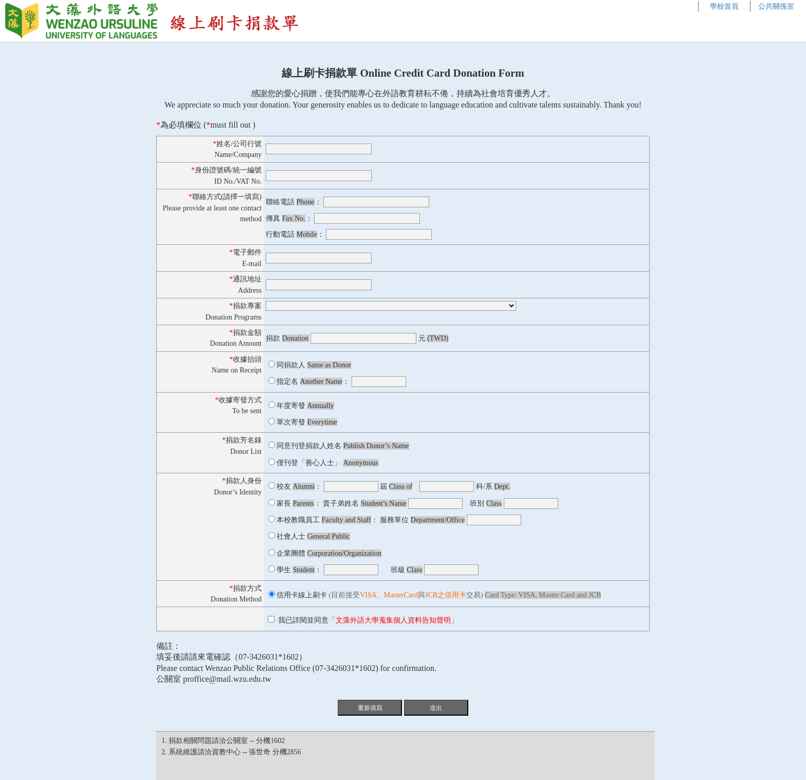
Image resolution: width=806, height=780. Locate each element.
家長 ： (299, 503)
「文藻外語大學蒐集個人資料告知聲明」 (393, 620)
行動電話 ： (295, 234)
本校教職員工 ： (327, 520)
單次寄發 (307, 422)
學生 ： (299, 570)
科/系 (493, 486)
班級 (407, 570)
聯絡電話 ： (294, 202)
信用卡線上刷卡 (302, 595)
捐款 (287, 338)
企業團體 (329, 553)
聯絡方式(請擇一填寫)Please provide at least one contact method (212, 208)
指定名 (309, 381)
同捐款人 (314, 365)
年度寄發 (305, 406)
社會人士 (313, 536)
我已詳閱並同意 (364, 620)
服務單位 (422, 520)
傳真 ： (289, 218)
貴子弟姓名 (365, 503)
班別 (486, 503)
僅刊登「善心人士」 (327, 463)
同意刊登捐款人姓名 (343, 446)
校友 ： (299, 486)
